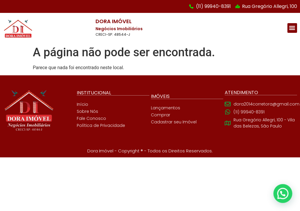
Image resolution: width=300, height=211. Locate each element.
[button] (292, 28)
